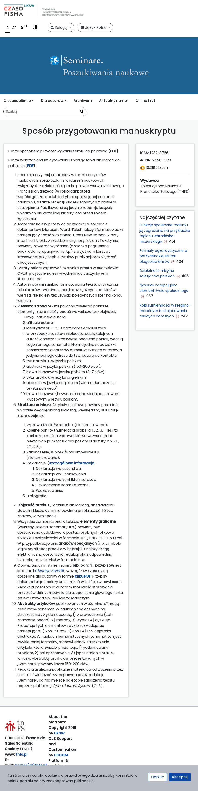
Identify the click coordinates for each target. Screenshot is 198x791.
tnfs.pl (21, 754)
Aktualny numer (113, 100)
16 (49, 570)
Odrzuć (157, 777)
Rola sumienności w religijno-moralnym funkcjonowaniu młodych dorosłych (165, 311)
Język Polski (94, 27)
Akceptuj (180, 777)
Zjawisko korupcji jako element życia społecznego (163, 288)
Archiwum (83, 100)
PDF (30, 165)
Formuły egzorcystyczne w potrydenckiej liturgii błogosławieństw (163, 256)
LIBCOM (61, 755)
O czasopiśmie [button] (17, 100)
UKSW (59, 733)
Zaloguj (59, 27)
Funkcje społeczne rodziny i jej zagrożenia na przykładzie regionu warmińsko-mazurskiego (164, 233)
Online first (145, 100)
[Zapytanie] (45, 111)
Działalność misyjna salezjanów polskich (157, 273)
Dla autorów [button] (52, 100)
